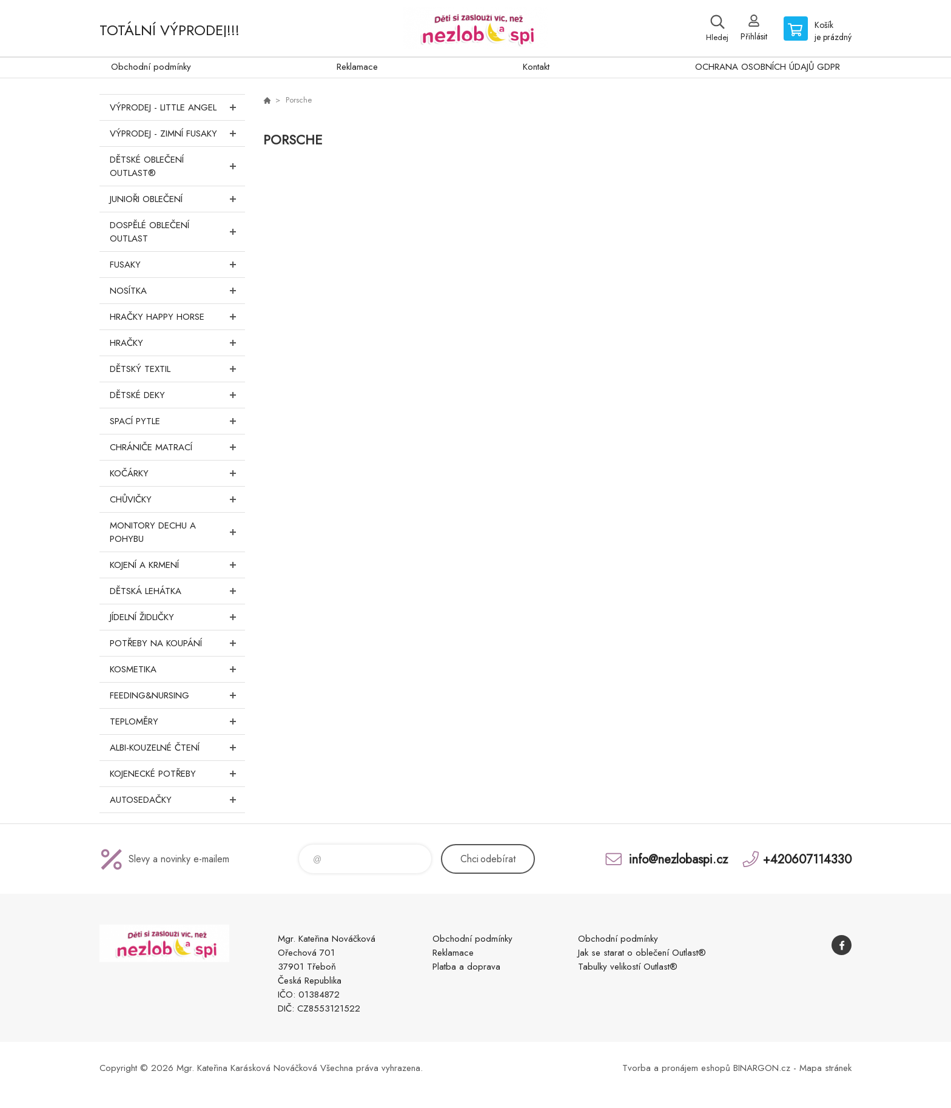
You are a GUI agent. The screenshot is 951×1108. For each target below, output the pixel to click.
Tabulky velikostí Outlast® (627, 966)
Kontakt (536, 66)
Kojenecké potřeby (177, 773)
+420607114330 (807, 859)
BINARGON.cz (761, 1068)
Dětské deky (177, 395)
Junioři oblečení (177, 199)
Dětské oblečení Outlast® (177, 166)
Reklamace (357, 66)
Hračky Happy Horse (177, 316)
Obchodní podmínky (151, 66)
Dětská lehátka (177, 591)
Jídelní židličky (177, 617)
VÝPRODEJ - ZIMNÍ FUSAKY (177, 133)
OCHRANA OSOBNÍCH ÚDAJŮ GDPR (767, 66)
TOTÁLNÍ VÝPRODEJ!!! (169, 30)
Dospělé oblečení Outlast (177, 231)
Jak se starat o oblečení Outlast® (642, 952)
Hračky (177, 343)
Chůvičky (177, 499)
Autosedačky (177, 799)
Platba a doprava (466, 966)
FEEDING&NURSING (177, 695)
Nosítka (177, 290)
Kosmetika (177, 669)
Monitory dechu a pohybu (177, 532)
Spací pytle (177, 421)
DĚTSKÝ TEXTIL (177, 369)
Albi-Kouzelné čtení (177, 747)
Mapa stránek (825, 1068)
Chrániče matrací (177, 447)
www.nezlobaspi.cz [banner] (475, 28)
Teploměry (177, 721)
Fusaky (177, 264)
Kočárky (177, 473)
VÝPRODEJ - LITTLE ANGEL (177, 107)
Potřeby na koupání (177, 643)
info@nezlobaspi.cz (678, 859)
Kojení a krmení (177, 565)
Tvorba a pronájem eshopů (676, 1068)
